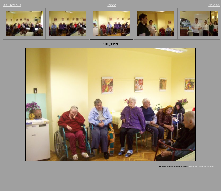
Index (111, 5)
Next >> (214, 5)
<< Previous (12, 5)
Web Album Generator (201, 166)
